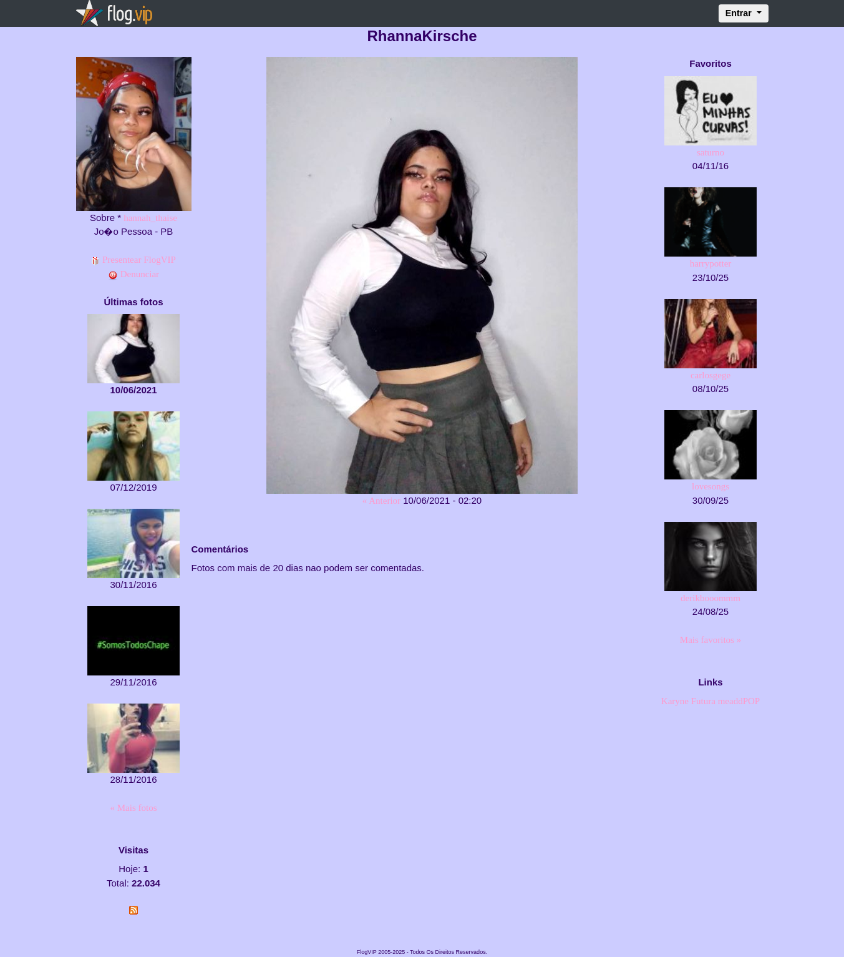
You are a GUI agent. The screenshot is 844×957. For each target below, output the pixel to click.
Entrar (739, 13)
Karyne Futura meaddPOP (710, 701)
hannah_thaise (150, 218)
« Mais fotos (133, 808)
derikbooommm (710, 598)
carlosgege (710, 375)
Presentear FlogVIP (133, 260)
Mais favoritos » (710, 640)
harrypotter (711, 263)
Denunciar (133, 274)
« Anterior (381, 501)
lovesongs (710, 486)
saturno (710, 152)
